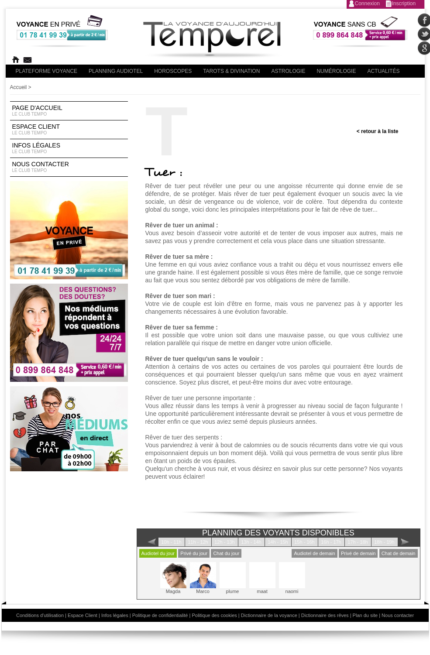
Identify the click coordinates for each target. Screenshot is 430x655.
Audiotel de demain (314, 553)
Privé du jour (193, 553)
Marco (203, 578)
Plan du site (365, 615)
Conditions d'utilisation (40, 615)
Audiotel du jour (158, 553)
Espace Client (69, 129)
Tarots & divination (231, 71)
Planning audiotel (116, 71)
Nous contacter (69, 167)
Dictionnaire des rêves (325, 615)
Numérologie (336, 71)
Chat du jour (226, 553)
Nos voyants (385, 468)
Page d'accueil (69, 110)
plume (233, 578)
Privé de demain (358, 553)
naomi (292, 578)
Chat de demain (399, 553)
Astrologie (288, 71)
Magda (173, 578)
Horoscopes (173, 71)
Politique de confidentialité (160, 615)
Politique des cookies (214, 615)
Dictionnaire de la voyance (269, 615)
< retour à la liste (378, 131)
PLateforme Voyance (47, 71)
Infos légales (69, 148)
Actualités (383, 71)
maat (262, 578)
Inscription (404, 3)
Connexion (367, 3)
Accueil (18, 87)
